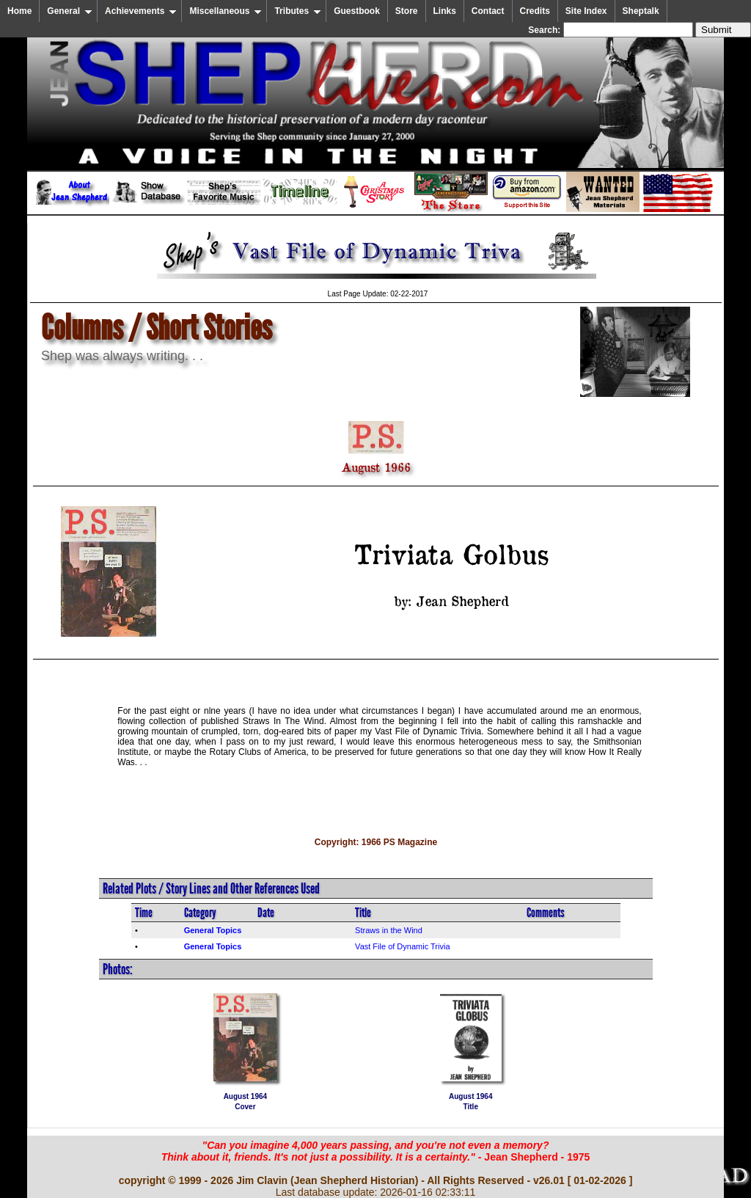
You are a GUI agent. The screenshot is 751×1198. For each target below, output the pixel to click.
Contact (488, 11)
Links (444, 11)
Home (19, 11)
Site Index (586, 11)
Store (406, 11)
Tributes (297, 11)
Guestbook (357, 11)
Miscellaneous (225, 11)
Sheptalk (641, 11)
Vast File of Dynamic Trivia (402, 946)
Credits (535, 11)
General (69, 11)
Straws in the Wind (388, 930)
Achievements (141, 11)
